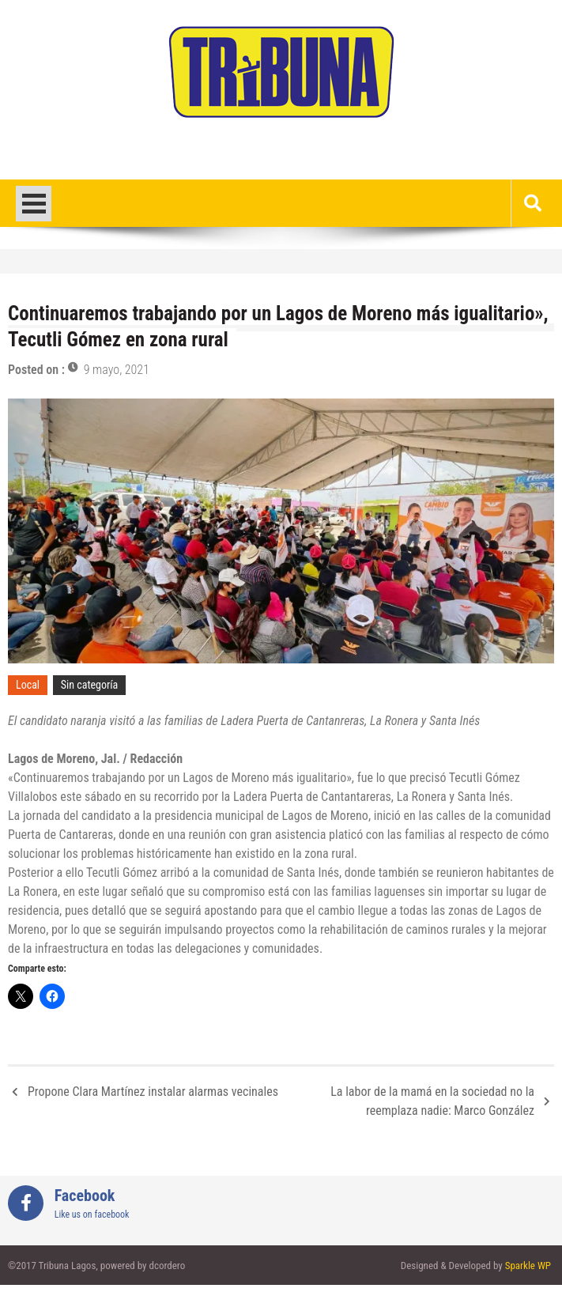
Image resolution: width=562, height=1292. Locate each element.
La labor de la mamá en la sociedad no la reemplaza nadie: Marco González (432, 1101)
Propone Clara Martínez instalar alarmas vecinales (153, 1091)
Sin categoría (90, 684)
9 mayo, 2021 (116, 369)
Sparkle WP (528, 1265)
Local (28, 684)
